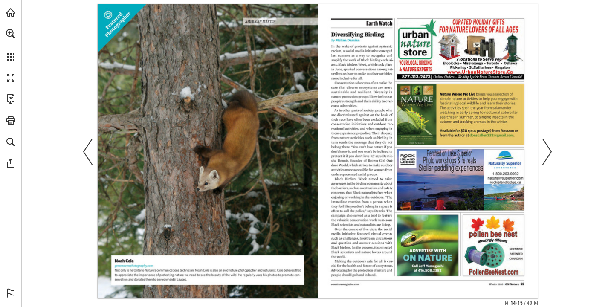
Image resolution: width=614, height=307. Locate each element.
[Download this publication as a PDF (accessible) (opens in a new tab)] (10, 99)
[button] (10, 33)
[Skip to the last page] (536, 303)
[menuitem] (10, 44)
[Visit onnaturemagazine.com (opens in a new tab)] (10, 12)
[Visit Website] (134, 266)
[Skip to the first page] (506, 303)
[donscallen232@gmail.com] (491, 135)
